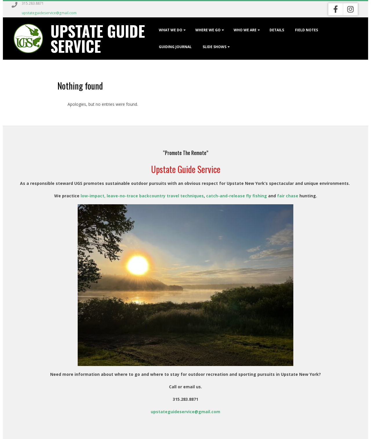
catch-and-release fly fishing (236, 195)
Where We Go (208, 30)
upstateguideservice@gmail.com (49, 12)
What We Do (170, 30)
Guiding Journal (175, 46)
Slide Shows (214, 46)
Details (277, 30)
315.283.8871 (33, 3)
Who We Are (245, 30)
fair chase (287, 195)
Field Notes (306, 30)
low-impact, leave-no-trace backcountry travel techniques (142, 195)
